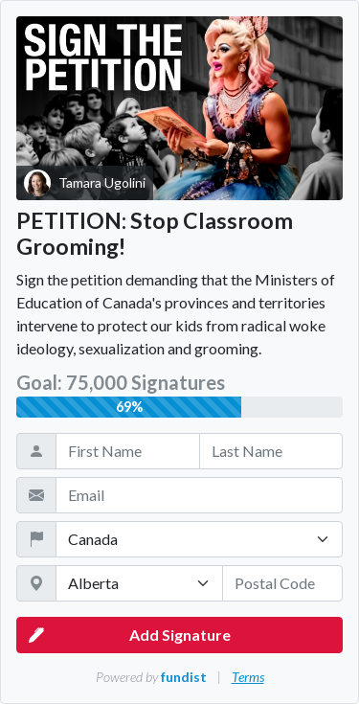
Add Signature (130, 635)
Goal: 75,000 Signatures (120, 382)
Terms (248, 677)
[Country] (199, 539)
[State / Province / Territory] (139, 583)
